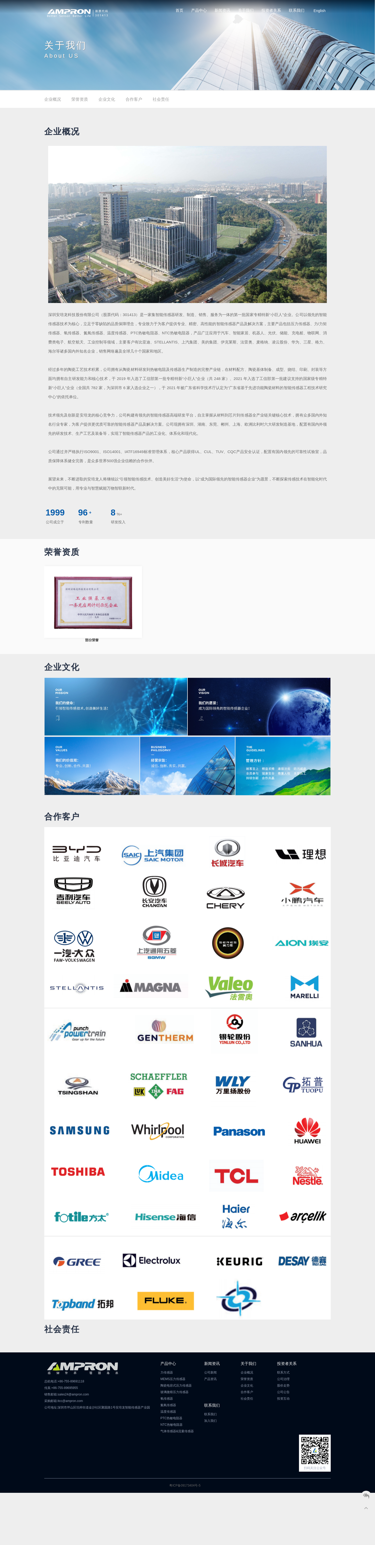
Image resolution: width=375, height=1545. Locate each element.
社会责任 (161, 99)
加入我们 (210, 1473)
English (320, 11)
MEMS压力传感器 (172, 1431)
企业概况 (52, 99)
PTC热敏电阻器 (171, 1470)
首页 (179, 10)
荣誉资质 (79, 99)
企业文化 (106, 99)
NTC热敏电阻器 (171, 1477)
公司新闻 (210, 1425)
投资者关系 (271, 10)
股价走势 (283, 1438)
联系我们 (296, 10)
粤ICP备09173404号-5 (185, 1538)
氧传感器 (166, 1451)
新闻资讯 (222, 10)
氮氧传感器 (168, 1457)
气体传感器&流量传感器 (177, 1483)
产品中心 (199, 10)
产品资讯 (210, 1431)
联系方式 (283, 1425)
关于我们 (246, 10)
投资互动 (283, 1451)
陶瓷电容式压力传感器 (176, 1438)
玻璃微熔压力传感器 (174, 1444)
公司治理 (283, 1431)
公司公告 (283, 1444)
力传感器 (166, 1425)
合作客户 (134, 99)
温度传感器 (168, 1464)
